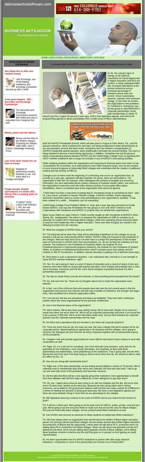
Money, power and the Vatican (20, 132)
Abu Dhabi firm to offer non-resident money (19, 72)
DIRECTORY (86, 57)
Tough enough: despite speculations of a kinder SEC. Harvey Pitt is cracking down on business (21, 193)
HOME (44, 57)
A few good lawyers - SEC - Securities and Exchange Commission (19, 102)
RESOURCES (71, 57)
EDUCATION (56, 57)
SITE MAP (99, 57)
